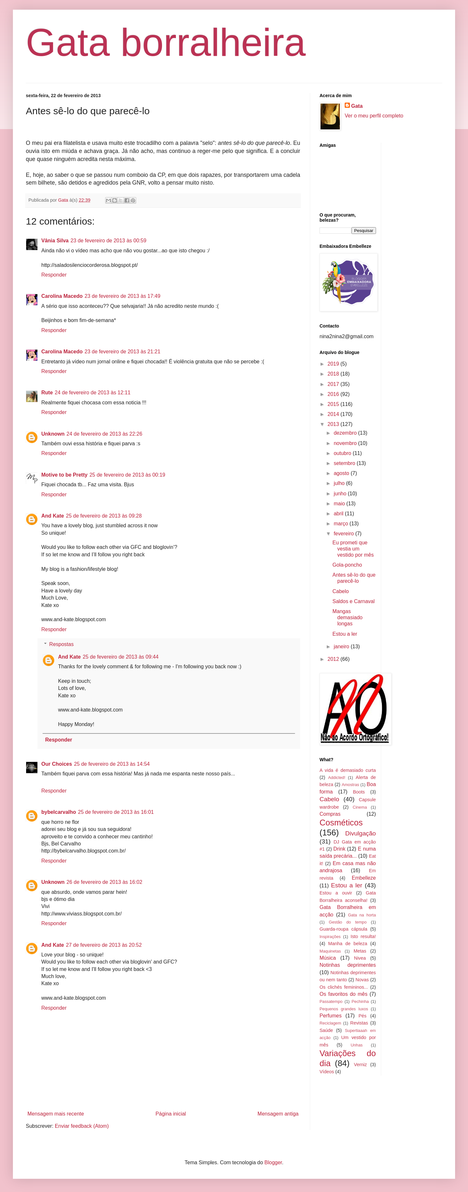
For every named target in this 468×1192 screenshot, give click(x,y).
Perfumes (330, 1015)
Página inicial (171, 1113)
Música (328, 958)
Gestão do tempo (348, 922)
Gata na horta (362, 915)
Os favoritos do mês (343, 994)
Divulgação (360, 833)
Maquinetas (330, 951)
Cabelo (340, 591)
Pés (363, 1015)
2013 (334, 424)
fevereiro (344, 533)
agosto (342, 473)
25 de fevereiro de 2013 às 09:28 (104, 516)
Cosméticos (341, 822)
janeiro (342, 646)
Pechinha (360, 1001)
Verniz (360, 1064)
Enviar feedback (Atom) (82, 1126)
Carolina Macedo (62, 296)
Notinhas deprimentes (348, 965)
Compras (330, 814)
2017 (334, 384)
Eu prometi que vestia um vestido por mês (353, 549)
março (342, 523)
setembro (345, 463)
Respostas (61, 644)
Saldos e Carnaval (353, 601)
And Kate (52, 516)
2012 (334, 659)
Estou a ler (344, 634)
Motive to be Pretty (64, 475)
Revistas (359, 1022)
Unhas (356, 1045)
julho (340, 483)
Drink (339, 849)
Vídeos (327, 1071)
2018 (334, 374)
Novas (362, 979)
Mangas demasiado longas (347, 617)
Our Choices (56, 764)
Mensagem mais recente (55, 1113)
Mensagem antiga (278, 1113)
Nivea (360, 958)
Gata (357, 106)
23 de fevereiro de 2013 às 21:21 (122, 351)
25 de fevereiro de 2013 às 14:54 (112, 764)
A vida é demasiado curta (348, 770)
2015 (334, 404)
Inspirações (330, 936)
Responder (53, 275)
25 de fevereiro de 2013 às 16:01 (116, 812)
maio (340, 503)
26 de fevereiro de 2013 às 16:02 (104, 882)
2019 (334, 364)
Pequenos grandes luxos (344, 1008)
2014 (334, 414)
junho (341, 493)
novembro (346, 443)
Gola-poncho (347, 565)
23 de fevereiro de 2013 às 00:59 (109, 240)
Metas (359, 951)
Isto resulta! (363, 936)
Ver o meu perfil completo (374, 115)
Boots (359, 791)
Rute (47, 392)
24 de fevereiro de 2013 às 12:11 (93, 392)
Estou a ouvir (336, 892)
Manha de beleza (347, 943)
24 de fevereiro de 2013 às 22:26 (104, 434)
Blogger (273, 1162)
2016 (334, 394)
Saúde (326, 1030)
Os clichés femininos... (344, 987)
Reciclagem (330, 1023)
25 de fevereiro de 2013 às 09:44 (120, 657)
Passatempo (331, 1001)
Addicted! (336, 777)
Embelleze (364, 878)
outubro (343, 453)
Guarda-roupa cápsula (343, 929)
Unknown (53, 434)
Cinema (360, 807)
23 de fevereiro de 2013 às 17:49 (122, 296)
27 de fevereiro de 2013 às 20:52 (104, 945)
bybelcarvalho (58, 812)
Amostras (350, 784)
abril (339, 513)
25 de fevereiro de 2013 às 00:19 (127, 475)
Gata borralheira (166, 42)
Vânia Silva (55, 240)
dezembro (346, 433)
